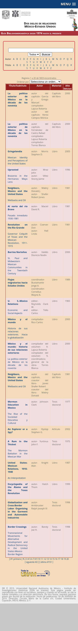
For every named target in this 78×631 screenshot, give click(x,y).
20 (67, 559)
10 (39, 559)
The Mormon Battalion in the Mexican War (17, 449)
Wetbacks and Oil (17, 194)
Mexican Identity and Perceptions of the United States (17, 157)
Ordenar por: (39, 81)
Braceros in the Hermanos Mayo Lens (17, 175)
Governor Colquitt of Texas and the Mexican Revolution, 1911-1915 (17, 235)
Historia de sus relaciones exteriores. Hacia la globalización (17, 328)
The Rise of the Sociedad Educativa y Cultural (17, 412)
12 (45, 559)
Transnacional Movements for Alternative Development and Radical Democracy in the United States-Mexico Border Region (17, 540)
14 (50, 559)
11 (42, 559)
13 (48, 559)
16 (56, 559)
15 (53, 559)
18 (62, 559)
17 (59, 559)
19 (65, 559)
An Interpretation (17, 470)
